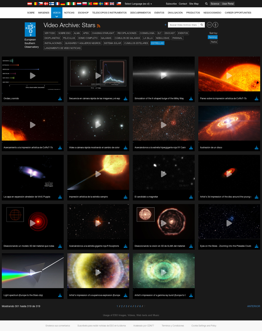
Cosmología (147, 33)
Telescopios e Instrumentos (109, 12)
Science (215, 3)
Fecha (214, 41)
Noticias (69, 12)
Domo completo (88, 38)
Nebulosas (162, 38)
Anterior (253, 306)
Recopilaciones (127, 33)
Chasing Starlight (103, 33)
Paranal (177, 38)
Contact (183, 3)
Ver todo (50, 33)
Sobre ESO (64, 33)
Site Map (194, 3)
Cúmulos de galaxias (127, 38)
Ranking (213, 37)
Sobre (31, 12)
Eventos (159, 12)
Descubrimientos (140, 12)
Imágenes (43, 12)
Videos (56, 14)
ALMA (77, 33)
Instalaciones (53, 43)
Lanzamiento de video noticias (63, 48)
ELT (159, 33)
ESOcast (170, 33)
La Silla (148, 38)
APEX (86, 33)
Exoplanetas (52, 38)
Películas (69, 38)
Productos (193, 12)
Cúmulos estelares (136, 43)
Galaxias (106, 38)
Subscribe (171, 3)
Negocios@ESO (212, 12)
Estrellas (157, 43)
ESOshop (83, 12)
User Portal (228, 3)
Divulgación (175, 12)
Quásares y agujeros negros (83, 43)
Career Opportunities (238, 12)
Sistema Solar (112, 43)
